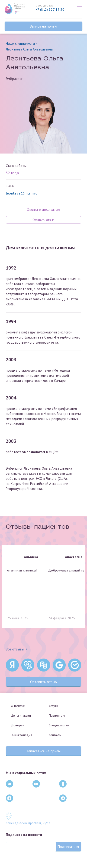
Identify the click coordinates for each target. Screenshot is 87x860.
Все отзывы (16, 649)
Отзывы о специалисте (43, 209)
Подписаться (68, 846)
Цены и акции (21, 715)
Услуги (53, 706)
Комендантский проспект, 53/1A (28, 823)
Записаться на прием (43, 751)
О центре (18, 706)
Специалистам (59, 725)
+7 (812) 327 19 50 (50, 9)
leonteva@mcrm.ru (22, 193)
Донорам (18, 725)
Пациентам (57, 715)
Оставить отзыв (43, 220)
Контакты (55, 735)
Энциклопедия (21, 735)
